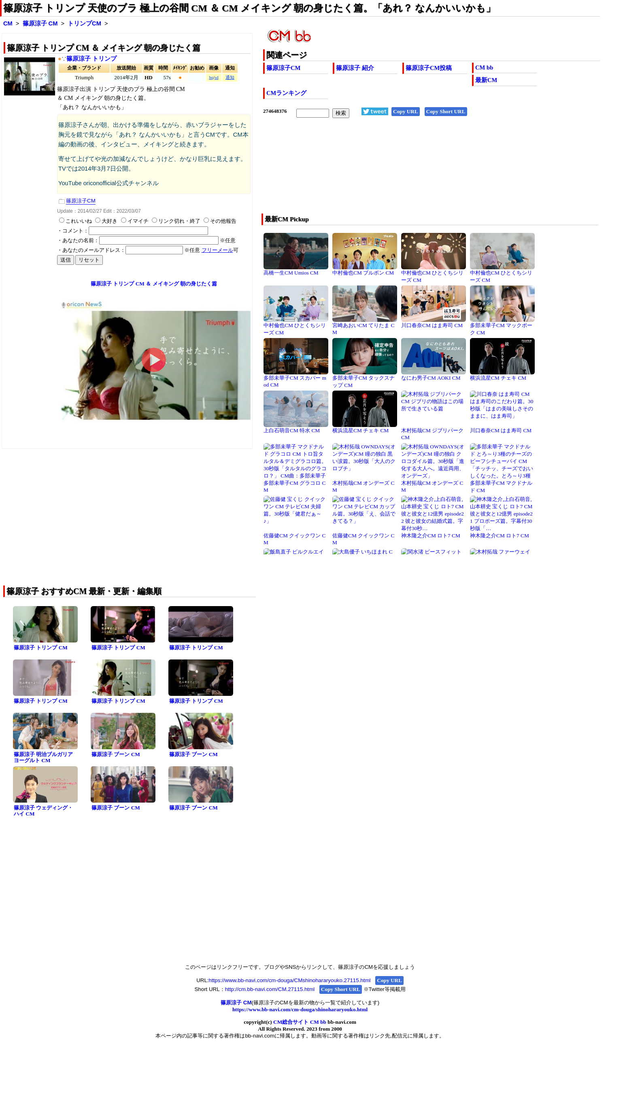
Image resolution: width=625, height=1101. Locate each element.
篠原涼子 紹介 (355, 68)
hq (211, 77)
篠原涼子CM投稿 (429, 68)
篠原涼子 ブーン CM (115, 754)
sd (216, 77)
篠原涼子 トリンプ (91, 58)
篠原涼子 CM (40, 23)
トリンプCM (84, 23)
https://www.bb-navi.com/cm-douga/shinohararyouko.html (300, 1009)
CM (8, 23)
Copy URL (405, 111)
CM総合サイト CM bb (299, 1022)
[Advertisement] (398, 171)
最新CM (486, 80)
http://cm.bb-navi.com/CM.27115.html (270, 989)
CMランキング (286, 93)
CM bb (484, 67)
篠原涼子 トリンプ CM (41, 648)
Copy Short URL (446, 111)
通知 (229, 77)
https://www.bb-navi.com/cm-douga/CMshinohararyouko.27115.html (290, 980)
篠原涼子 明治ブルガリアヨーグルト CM (43, 757)
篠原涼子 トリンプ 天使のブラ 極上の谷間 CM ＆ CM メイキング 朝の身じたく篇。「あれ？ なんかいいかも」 (249, 8)
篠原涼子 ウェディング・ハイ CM (43, 811)
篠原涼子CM (283, 68)
